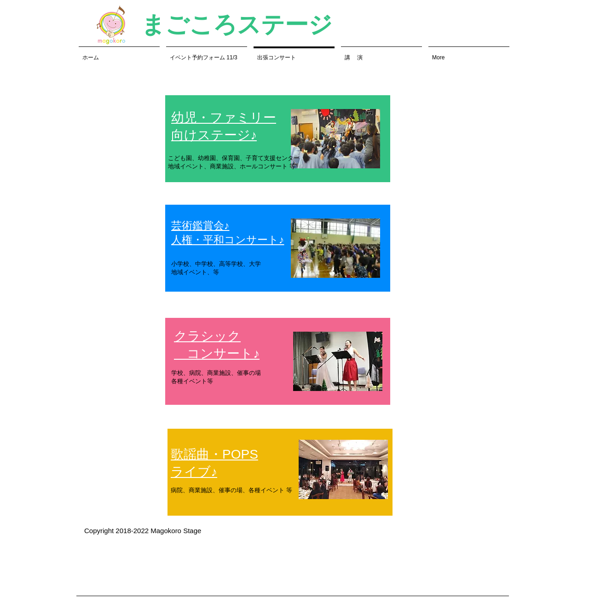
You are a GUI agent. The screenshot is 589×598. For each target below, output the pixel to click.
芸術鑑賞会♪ (200, 225)
